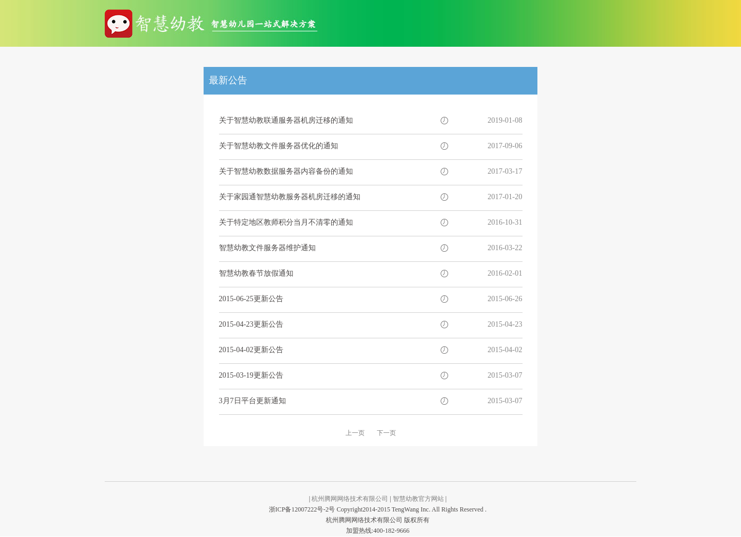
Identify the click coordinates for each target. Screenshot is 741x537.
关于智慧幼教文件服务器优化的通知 (278, 146)
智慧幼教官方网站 (418, 498)
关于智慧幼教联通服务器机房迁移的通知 (286, 120)
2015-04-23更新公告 (251, 324)
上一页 (355, 433)
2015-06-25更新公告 (251, 299)
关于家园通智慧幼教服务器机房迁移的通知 (289, 197)
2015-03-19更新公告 (251, 375)
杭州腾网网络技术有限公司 (349, 498)
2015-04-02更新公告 (251, 350)
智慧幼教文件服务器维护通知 (267, 248)
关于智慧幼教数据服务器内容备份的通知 (286, 171)
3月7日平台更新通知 (252, 401)
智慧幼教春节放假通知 (256, 273)
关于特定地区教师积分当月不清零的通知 (286, 222)
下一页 (386, 433)
